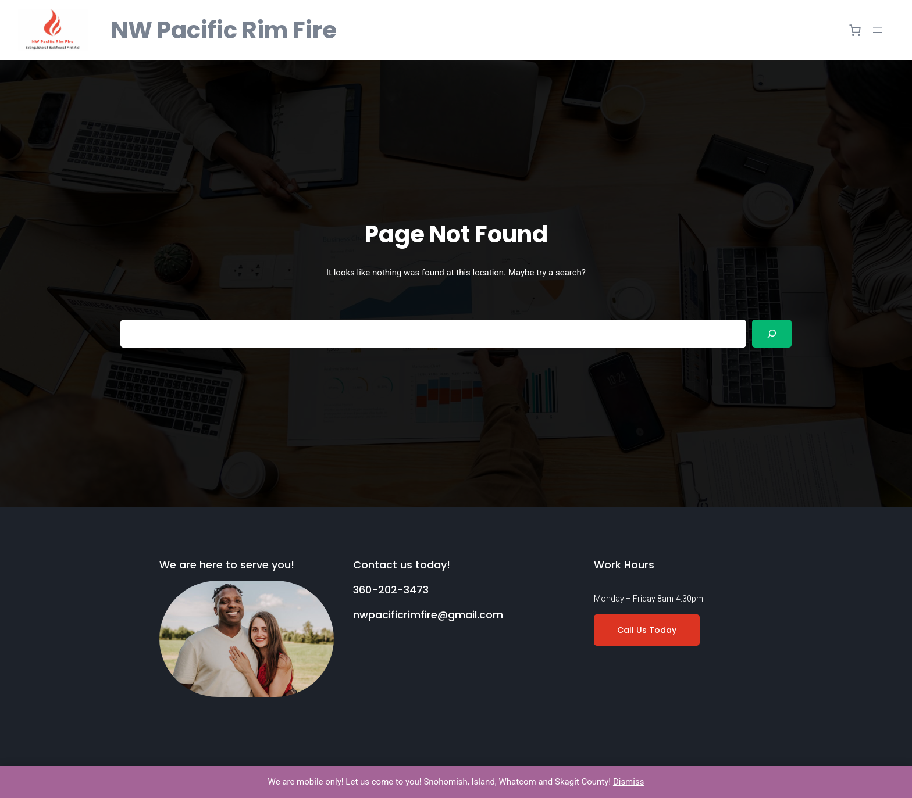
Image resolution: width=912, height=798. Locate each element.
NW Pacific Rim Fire (224, 30)
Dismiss (628, 781)
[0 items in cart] (855, 30)
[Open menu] (878, 30)
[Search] (772, 334)
